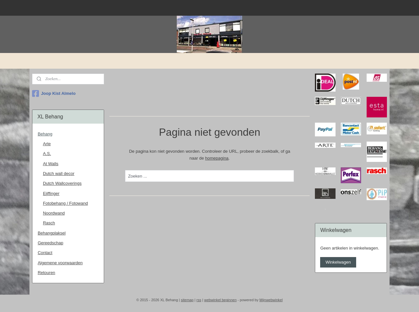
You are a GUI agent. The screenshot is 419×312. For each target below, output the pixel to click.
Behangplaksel (51, 233)
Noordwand (54, 213)
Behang (45, 133)
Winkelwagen (338, 262)
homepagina (216, 158)
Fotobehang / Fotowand (65, 203)
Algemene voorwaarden (60, 262)
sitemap (187, 300)
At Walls (50, 163)
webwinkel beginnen (220, 300)
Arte (47, 143)
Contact (45, 252)
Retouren (46, 272)
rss (198, 300)
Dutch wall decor (58, 173)
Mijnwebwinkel (270, 300)
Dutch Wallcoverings (62, 183)
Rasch (49, 222)
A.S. (47, 153)
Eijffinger (51, 193)
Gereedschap (50, 242)
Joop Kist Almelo (54, 93)
